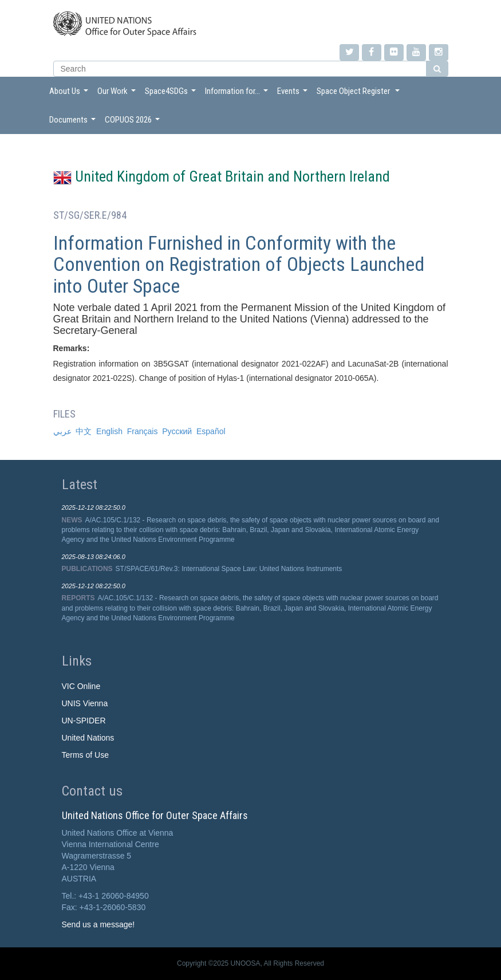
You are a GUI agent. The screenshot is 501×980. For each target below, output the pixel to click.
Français (142, 431)
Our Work (118, 94)
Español (211, 431)
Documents (73, 123)
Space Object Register (360, 94)
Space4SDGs (172, 94)
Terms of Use (85, 754)
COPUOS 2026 (134, 123)
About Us (70, 94)
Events (293, 94)
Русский (177, 431)
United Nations (88, 737)
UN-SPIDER (84, 720)
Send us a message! (98, 924)
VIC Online (81, 686)
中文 (84, 431)
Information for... (238, 94)
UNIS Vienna (85, 703)
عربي (62, 431)
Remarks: (71, 348)
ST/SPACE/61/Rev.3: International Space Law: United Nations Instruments (229, 569)
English (109, 431)
